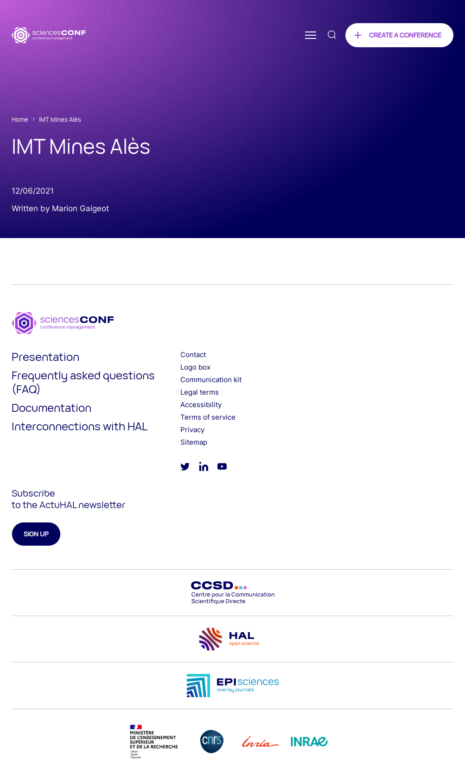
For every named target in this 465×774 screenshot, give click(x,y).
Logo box (195, 367)
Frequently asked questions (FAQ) (83, 381)
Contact (193, 354)
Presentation (45, 356)
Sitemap (193, 442)
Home (20, 119)
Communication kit (211, 379)
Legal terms (199, 392)
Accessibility (201, 404)
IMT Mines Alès (60, 119)
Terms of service (208, 417)
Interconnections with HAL (79, 426)
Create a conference (405, 35)
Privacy (192, 429)
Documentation (51, 407)
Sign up (36, 533)
